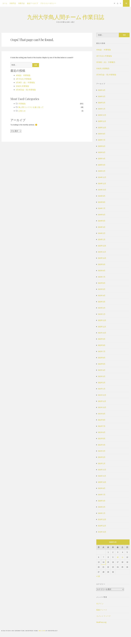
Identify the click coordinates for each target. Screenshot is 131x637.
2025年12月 (102, 115)
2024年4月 (101, 227)
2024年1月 (101, 239)
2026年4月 (101, 90)
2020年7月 (101, 494)
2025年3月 (101, 165)
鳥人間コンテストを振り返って (31, 107)
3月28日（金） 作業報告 (25, 82)
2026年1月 (101, 109)
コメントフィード (103, 616)
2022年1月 (101, 388)
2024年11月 (102, 183)
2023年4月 (101, 295)
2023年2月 (101, 308)
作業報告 (22, 103)
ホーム (5, 3)
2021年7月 (101, 426)
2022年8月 (101, 345)
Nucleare (42, 630)
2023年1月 (101, 314)
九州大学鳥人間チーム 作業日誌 (65, 17)
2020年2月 (101, 507)
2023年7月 (101, 277)
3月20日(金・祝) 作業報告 (26, 89)
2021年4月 (101, 445)
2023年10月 (102, 258)
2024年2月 (101, 233)
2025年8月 (101, 133)
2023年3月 (101, 301)
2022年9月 (101, 339)
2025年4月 (101, 158)
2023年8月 (101, 270)
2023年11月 (102, 252)
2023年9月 (101, 264)
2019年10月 (102, 532)
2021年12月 (102, 395)
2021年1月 (101, 463)
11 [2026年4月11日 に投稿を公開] (122, 557)
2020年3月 (101, 500)
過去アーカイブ (32, 3)
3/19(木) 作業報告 (22, 86)
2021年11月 (102, 401)
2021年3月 (101, 451)
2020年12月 (102, 469)
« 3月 (98, 576)
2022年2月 (101, 382)
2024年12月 (102, 177)
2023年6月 (101, 283)
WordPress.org (101, 622)
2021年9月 (101, 413)
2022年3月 (101, 376)
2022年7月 (101, 351)
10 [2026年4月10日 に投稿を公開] (117, 557)
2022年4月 (101, 370)
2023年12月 (102, 245)
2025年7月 (101, 140)
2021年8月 (101, 420)
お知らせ (22, 111)
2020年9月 (101, 488)
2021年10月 (102, 407)
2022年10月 (102, 333)
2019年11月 (102, 525)
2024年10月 (102, 189)
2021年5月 (101, 438)
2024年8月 (101, 202)
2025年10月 (102, 127)
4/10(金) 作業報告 (23, 75)
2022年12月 (102, 320)
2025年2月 (101, 171)
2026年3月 (101, 96)
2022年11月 (102, 326)
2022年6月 (101, 357)
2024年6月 (101, 214)
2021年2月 (101, 457)
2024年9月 (101, 196)
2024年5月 (101, 221)
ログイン (99, 603)
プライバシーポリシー (48, 3)
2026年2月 (101, 102)
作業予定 (13, 3)
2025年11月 (102, 121)
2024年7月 (101, 208)
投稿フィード (101, 610)
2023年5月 (101, 289)
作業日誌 (21, 3)
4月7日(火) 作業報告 (23, 79)
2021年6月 (101, 432)
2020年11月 (102, 476)
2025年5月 (101, 152)
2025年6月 (101, 146)
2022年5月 (101, 364)
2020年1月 (101, 513)
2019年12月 (102, 519)
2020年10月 (102, 482)
